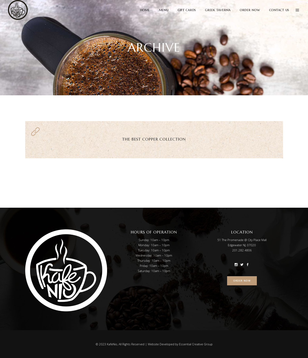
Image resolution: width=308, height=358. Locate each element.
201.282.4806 (242, 250)
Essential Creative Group (196, 344)
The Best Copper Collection (154, 139)
